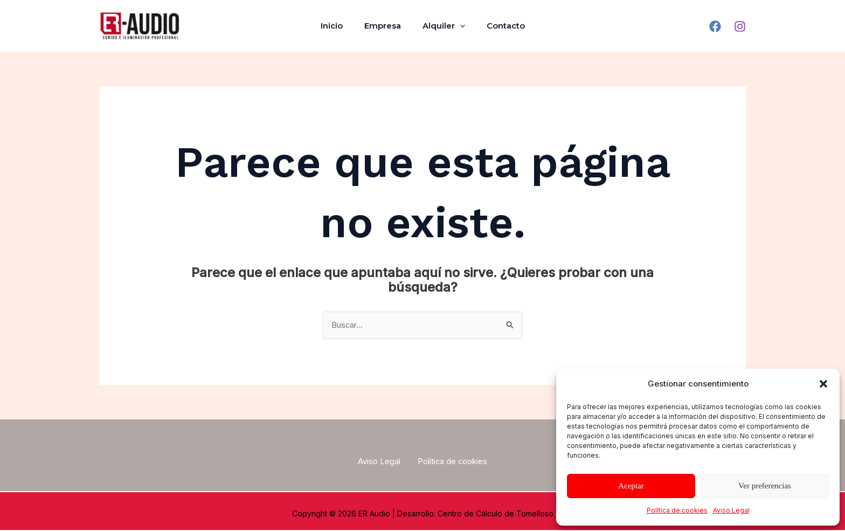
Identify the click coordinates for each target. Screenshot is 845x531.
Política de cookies (677, 510)
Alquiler (441, 26)
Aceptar (630, 485)
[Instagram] (740, 26)
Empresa (385, 25)
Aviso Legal (731, 510)
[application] (457, 26)
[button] (823, 383)
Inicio (340, 25)
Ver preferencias (764, 485)
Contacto (498, 25)
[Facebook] (715, 26)
